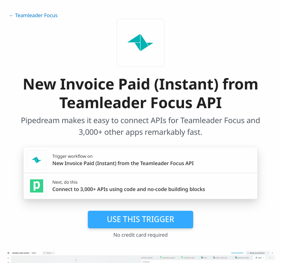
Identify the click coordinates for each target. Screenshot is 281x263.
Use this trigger (140, 219)
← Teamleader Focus (33, 15)
